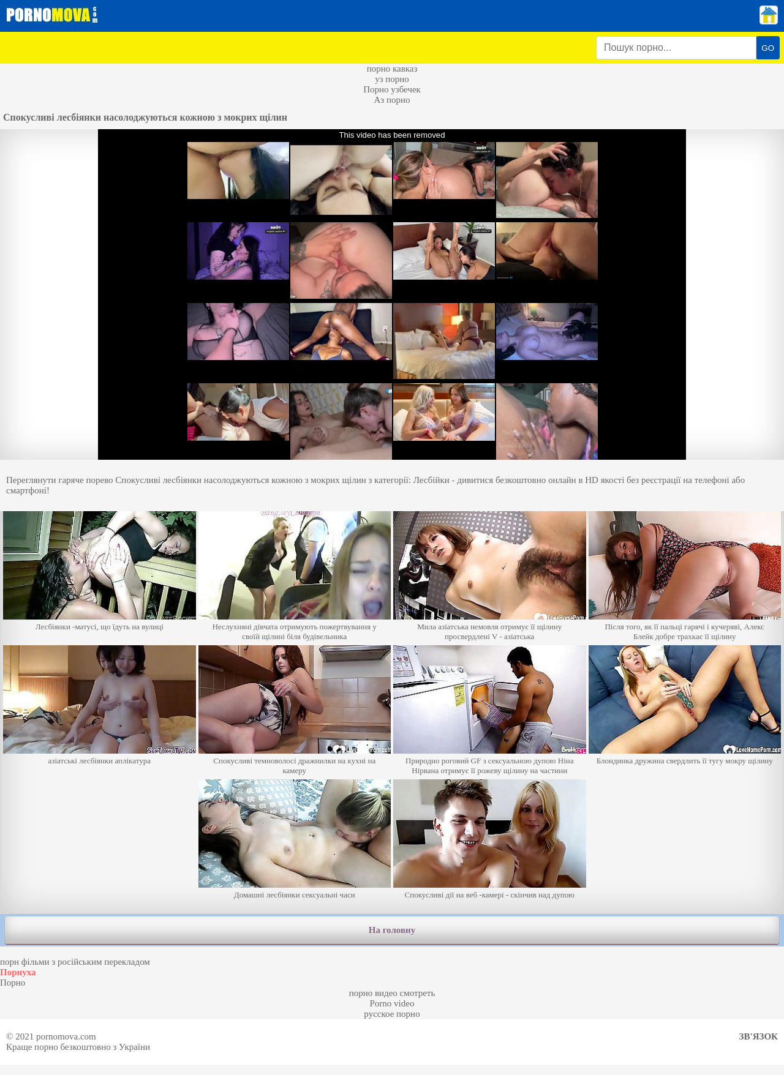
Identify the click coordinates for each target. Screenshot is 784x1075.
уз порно (392, 79)
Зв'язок (758, 1036)
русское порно (392, 1014)
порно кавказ (392, 68)
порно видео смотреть (392, 993)
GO (767, 48)
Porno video (392, 1003)
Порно (12, 982)
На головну (392, 930)
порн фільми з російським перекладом (75, 962)
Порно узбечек (392, 89)
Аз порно (392, 100)
